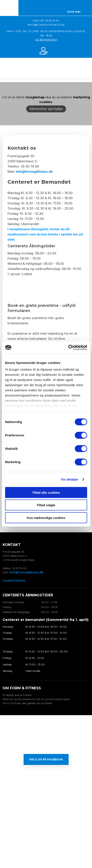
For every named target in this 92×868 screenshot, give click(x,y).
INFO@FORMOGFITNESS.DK (46, 24)
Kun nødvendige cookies (46, 517)
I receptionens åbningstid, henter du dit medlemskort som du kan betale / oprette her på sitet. (45, 234)
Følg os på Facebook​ (46, 759)
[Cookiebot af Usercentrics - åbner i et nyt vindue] (68, 347)
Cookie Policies (14, 580)
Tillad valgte (46, 505)
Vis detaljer (69, 479)
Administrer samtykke (46, 109)
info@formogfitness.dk (34, 171)
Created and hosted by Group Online (46, 846)
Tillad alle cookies (46, 492)
